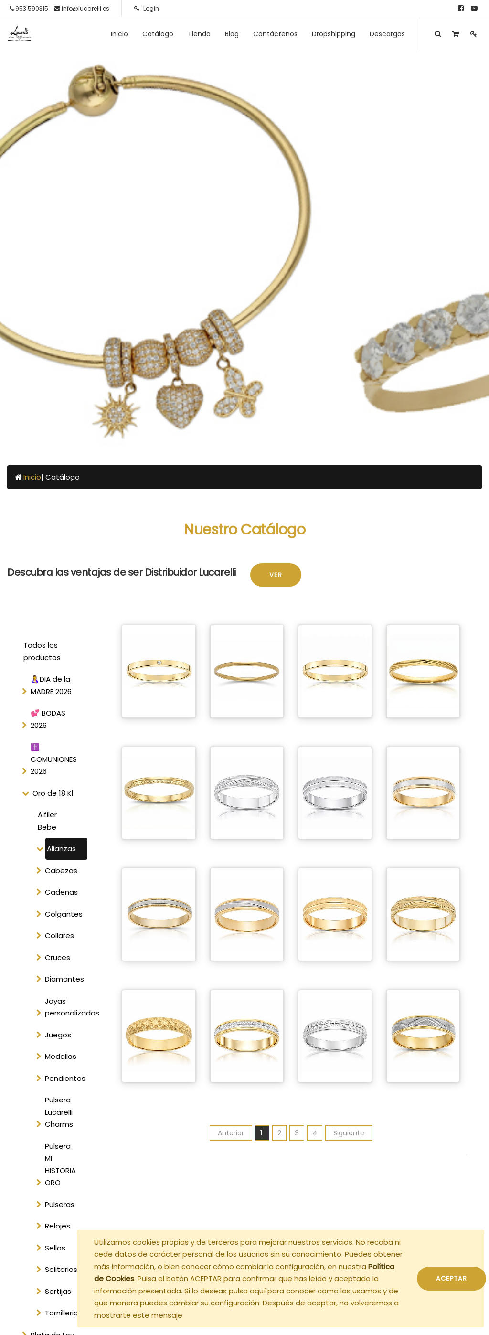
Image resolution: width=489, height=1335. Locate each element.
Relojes (57, 1226)
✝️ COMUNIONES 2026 (54, 759)
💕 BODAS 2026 (48, 719)
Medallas (60, 1056)
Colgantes (64, 914)
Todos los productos (42, 651)
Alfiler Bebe (47, 821)
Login (146, 8)
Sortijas (58, 1291)
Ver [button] (275, 574)
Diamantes (64, 979)
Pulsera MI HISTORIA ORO (60, 1164)
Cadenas (61, 892)
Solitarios (61, 1269)
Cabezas (61, 870)
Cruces (57, 957)
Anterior (231, 1133)
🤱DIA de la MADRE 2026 (51, 685)
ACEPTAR (451, 1278)
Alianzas (61, 849)
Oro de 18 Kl (52, 793)
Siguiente (348, 1133)
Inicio (32, 477)
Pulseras (59, 1204)
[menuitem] (119, 34)
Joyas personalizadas (65, 1007)
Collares (59, 935)
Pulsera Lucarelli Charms (59, 1112)
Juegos (58, 1035)
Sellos (55, 1248)
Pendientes (65, 1078)
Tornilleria (61, 1313)
